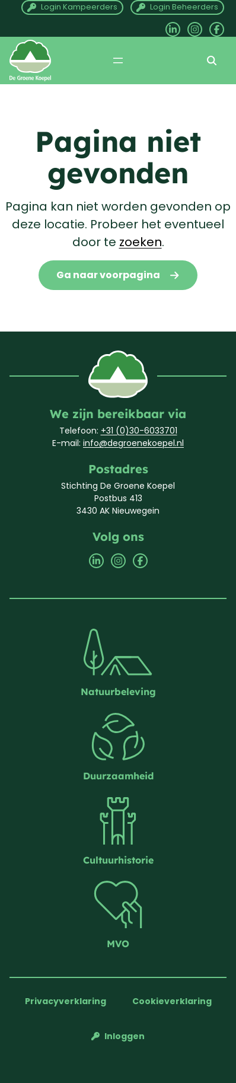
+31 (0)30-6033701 (139, 431)
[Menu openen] (118, 60)
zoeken (140, 242)
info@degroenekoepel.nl (133, 443)
